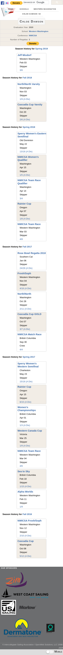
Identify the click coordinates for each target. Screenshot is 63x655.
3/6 (21, 70)
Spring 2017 (29, 357)
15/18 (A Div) (26, 381)
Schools (24, 9)
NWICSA (33, 35)
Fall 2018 (27, 77)
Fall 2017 (27, 246)
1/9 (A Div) (25, 99)
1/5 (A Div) (25, 175)
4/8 (21, 239)
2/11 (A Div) (25, 309)
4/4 (21, 349)
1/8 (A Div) (25, 218)
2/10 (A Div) (25, 535)
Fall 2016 (27, 514)
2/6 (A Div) (25, 119)
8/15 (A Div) (25, 402)
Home (10, 9)
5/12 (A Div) (25, 556)
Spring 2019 (41, 48)
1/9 (21, 506)
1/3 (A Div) (25, 425)
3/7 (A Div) (25, 329)
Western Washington (45, 9)
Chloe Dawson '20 (31, 14)
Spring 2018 (29, 127)
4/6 (21, 466)
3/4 (21, 198)
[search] (36, 2)
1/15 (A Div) (25, 486)
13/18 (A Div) (26, 151)
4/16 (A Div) (25, 288)
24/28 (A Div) (26, 268)
